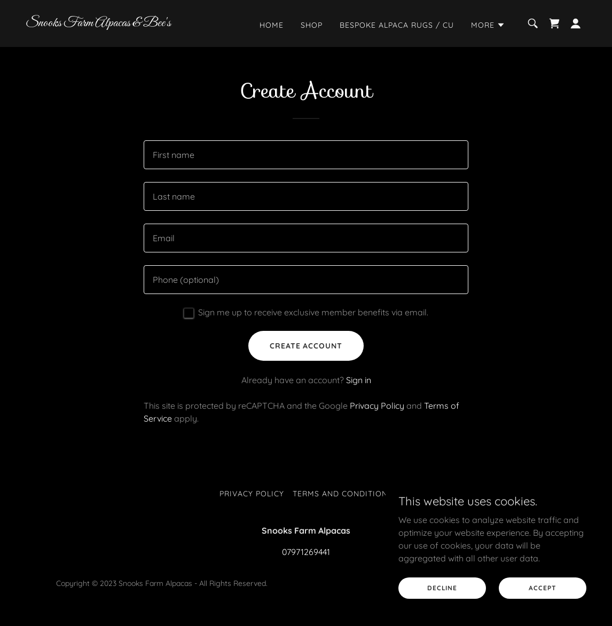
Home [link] (272, 25)
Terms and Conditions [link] (343, 493)
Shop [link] (312, 25)
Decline (442, 588)
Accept (542, 588)
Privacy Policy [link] (377, 405)
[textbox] (306, 154)
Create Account (306, 346)
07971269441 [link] (306, 551)
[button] (488, 25)
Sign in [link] (358, 380)
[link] (104, 23)
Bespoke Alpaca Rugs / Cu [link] (397, 25)
